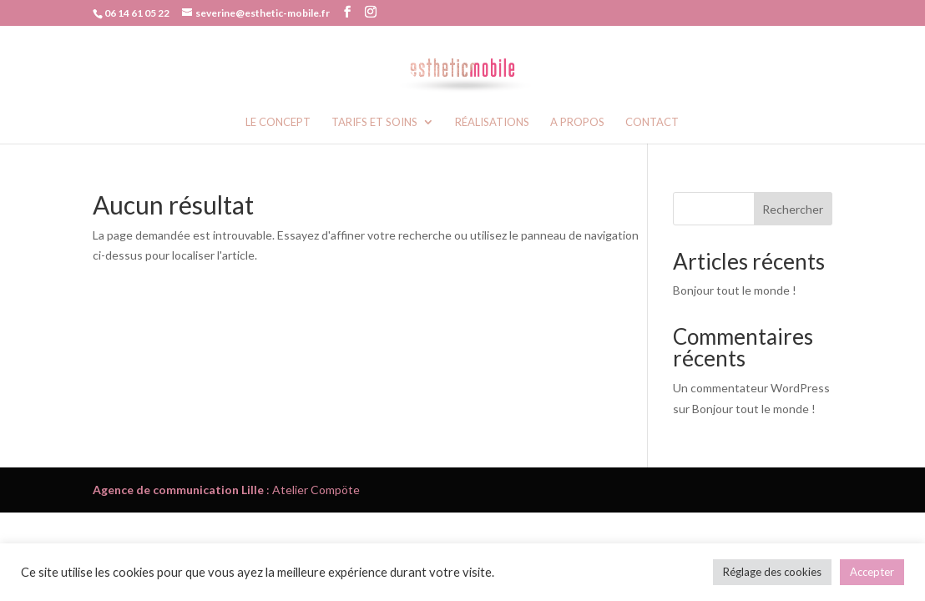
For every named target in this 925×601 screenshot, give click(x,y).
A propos (577, 122)
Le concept (278, 122)
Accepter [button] (872, 571)
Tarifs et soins (374, 122)
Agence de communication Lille (178, 489)
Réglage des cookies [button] (772, 571)
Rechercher (792, 209)
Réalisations (492, 122)
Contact (652, 122)
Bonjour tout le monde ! (734, 290)
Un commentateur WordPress (751, 388)
